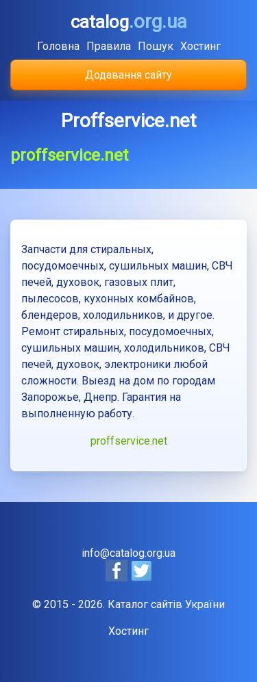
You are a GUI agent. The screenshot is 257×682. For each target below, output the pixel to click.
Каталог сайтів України (166, 604)
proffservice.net (128, 440)
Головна (58, 46)
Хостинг (200, 46)
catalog (129, 22)
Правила (108, 46)
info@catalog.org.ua (128, 553)
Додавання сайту (128, 74)
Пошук (155, 46)
